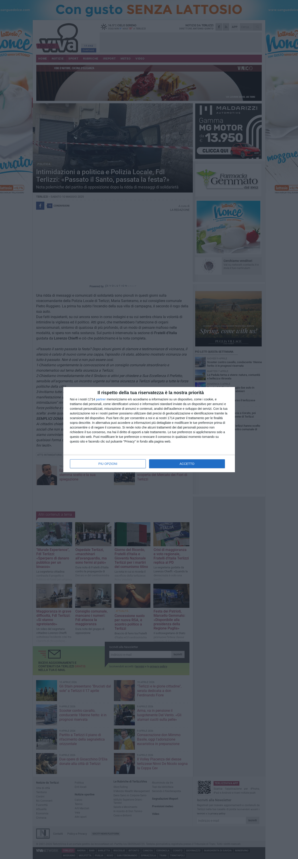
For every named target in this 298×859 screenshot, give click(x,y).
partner (101, 399)
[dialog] (149, 429)
